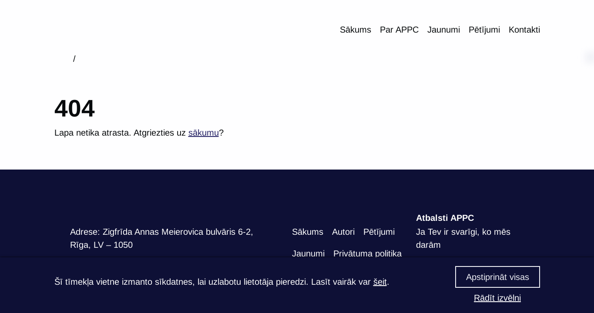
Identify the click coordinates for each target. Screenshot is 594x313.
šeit (380, 281)
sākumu (203, 132)
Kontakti (524, 29)
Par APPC (399, 29)
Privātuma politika (367, 253)
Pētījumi (484, 29)
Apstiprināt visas (497, 277)
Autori (343, 231)
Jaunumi (443, 29)
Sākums (355, 29)
